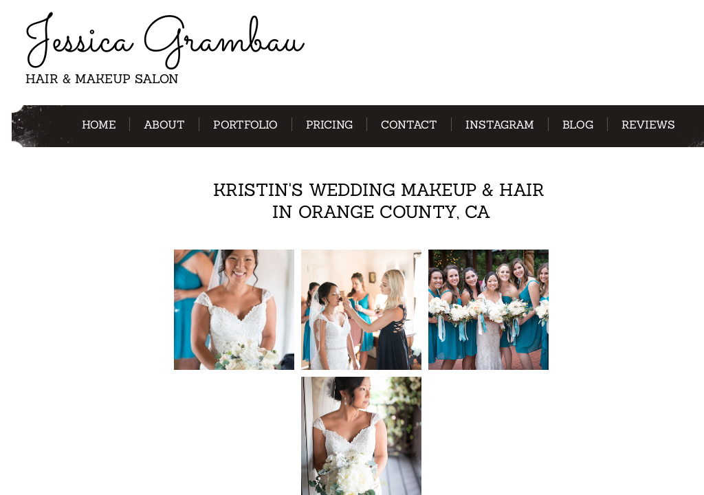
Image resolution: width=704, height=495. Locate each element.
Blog (577, 124)
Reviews (648, 124)
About (164, 124)
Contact (409, 124)
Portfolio (245, 124)
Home (99, 124)
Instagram (499, 124)
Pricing (329, 124)
